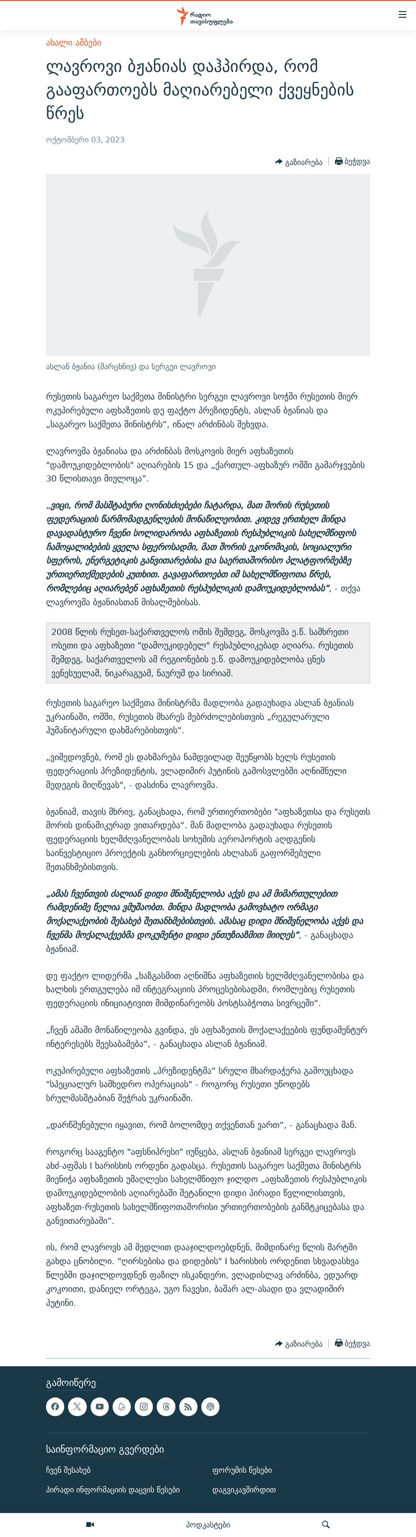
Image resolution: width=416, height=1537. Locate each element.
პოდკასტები (208, 1524)
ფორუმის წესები (242, 1470)
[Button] (299, 162)
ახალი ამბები (73, 42)
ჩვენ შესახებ (68, 1470)
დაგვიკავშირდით (244, 1490)
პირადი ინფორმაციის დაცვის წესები (113, 1490)
